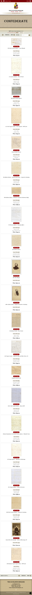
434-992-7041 (17, 586)
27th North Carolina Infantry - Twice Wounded (16, 48)
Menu (29, 1)
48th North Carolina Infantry (16, 98)
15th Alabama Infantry (16, 249)
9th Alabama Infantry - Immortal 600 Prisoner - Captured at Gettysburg (16, 177)
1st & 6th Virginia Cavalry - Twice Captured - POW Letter (16, 126)
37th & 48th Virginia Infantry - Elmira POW (16, 406)
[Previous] (6, 35)
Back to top (4, 575)
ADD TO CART (16, 46)
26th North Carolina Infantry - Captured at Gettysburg (16, 512)
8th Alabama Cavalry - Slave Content (16, 330)
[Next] (11, 35)
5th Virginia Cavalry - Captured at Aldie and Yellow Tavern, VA (16, 356)
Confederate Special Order (16, 378)
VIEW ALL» (21, 32)
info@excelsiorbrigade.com (17, 587)
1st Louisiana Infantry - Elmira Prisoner (16, 76)
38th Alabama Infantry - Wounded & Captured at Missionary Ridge (16, 197)
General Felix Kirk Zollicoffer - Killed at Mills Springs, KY (16, 539)
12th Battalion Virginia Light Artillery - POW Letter (16, 563)
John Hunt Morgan (16, 277)
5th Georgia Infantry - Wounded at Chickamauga (16, 459)
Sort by (17, 34)
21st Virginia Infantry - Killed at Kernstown (16, 487)
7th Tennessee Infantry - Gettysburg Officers (16, 224)
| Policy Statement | (16, 593)
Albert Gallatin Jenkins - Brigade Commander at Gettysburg (16, 304)
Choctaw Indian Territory (16, 152)
